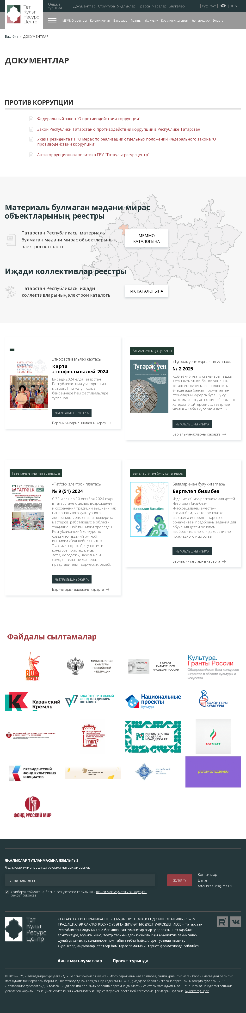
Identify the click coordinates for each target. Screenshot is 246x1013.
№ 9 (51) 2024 (67, 491)
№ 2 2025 (182, 368)
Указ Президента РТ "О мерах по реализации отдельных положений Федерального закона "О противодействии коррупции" (126, 142)
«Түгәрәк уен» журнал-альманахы (202, 361)
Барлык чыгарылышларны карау (79, 422)
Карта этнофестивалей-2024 (80, 369)
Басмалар (120, 20)
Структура (106, 6)
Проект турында (130, 960)
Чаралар (159, 6)
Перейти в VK (235, 921)
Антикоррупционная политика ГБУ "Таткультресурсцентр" (93, 154)
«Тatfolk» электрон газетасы (76, 484)
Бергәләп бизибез (195, 491)
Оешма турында (55, 6)
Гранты (136, 20)
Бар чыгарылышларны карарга (78, 589)
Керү (233, 6)
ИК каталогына (146, 291)
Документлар (84, 6)
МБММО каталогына (146, 238)
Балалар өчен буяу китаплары (199, 484)
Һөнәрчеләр (201, 20)
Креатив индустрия (175, 20)
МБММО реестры (74, 20)
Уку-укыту (151, 20)
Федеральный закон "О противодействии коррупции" (88, 118)
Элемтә (218, 20)
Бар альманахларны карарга (196, 434)
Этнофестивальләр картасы (76, 359)
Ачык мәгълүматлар (80, 960)
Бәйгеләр (177, 6)
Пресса (144, 6)
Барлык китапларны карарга (196, 561)
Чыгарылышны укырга (72, 413)
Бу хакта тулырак (197, 991)
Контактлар (207, 874)
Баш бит (11, 36)
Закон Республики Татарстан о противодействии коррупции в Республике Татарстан (118, 129)
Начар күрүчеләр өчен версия (223, 6)
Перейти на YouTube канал (222, 921)
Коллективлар (100, 20)
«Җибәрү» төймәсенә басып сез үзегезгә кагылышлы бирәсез (79, 893)
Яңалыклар (126, 6)
